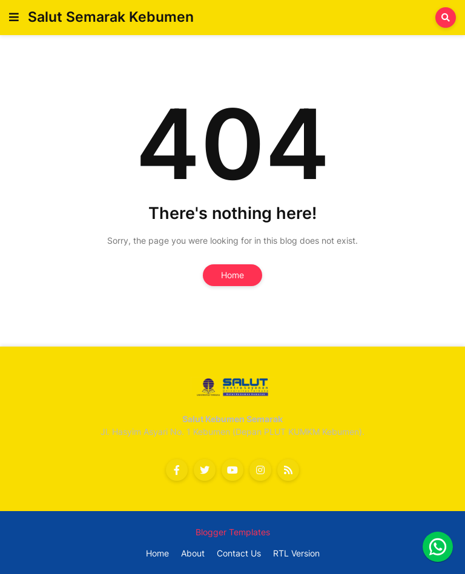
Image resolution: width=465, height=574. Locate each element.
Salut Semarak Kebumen (111, 16)
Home (232, 275)
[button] (14, 17)
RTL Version (296, 553)
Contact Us (239, 553)
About (193, 553)
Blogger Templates (233, 532)
